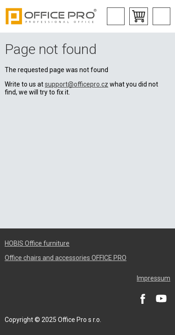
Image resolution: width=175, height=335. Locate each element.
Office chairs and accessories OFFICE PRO (65, 257)
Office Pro (51, 16)
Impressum (153, 278)
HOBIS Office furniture (37, 243)
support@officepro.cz (76, 84)
